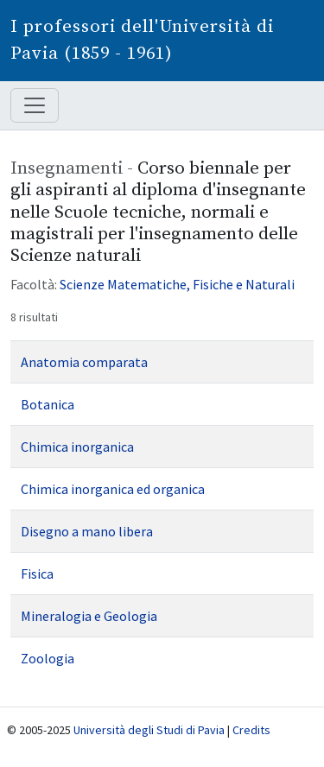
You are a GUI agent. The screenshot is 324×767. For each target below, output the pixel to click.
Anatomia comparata (84, 362)
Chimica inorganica (77, 446)
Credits (251, 730)
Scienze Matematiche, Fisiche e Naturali (177, 284)
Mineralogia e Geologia (89, 615)
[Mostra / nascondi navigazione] (34, 105)
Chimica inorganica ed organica (113, 489)
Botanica (47, 404)
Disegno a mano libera (87, 531)
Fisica (37, 573)
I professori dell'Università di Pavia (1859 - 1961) (142, 40)
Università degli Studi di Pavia (149, 730)
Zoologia (47, 658)
